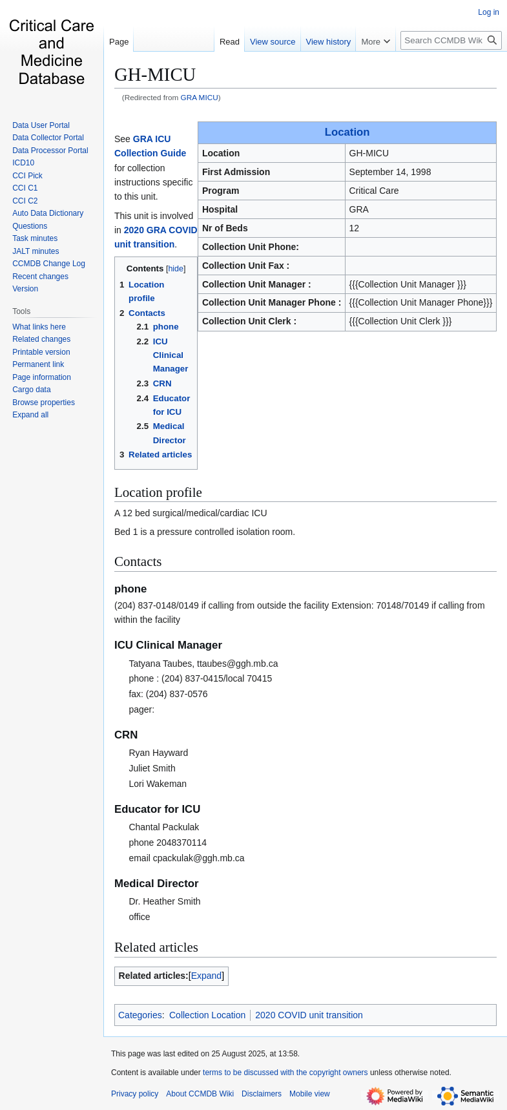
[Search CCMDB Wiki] (451, 40)
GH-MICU (155, 74)
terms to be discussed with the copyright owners (285, 1072)
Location (347, 132)
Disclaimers (262, 1093)
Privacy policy (134, 1093)
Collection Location (207, 1015)
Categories (140, 1015)
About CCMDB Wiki (200, 1093)
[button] (30, 414)
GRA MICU (199, 97)
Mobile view (309, 1093)
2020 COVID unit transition (309, 1015)
